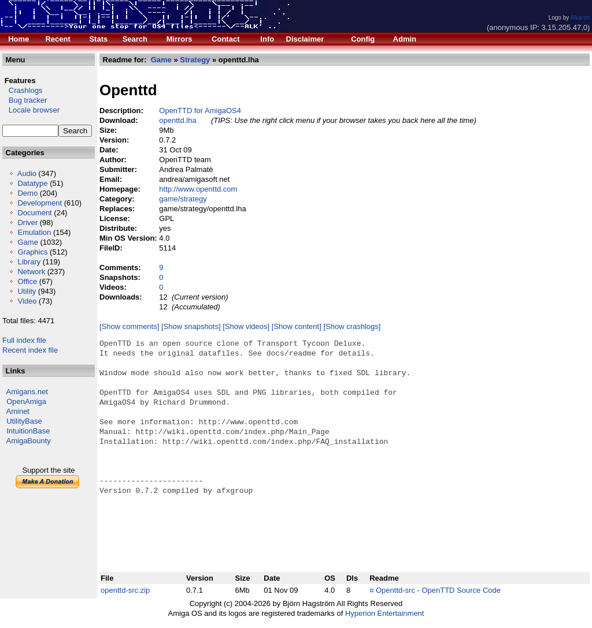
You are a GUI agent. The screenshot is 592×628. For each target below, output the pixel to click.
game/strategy (182, 199)
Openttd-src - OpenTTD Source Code (438, 590)
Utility (26, 291)
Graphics (32, 252)
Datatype (32, 183)
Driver (27, 222)
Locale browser (31, 110)
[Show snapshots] (191, 326)
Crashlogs (22, 90)
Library (28, 261)
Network (31, 271)
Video (26, 301)
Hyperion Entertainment (384, 613)
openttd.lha (177, 120)
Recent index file (30, 350)
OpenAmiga (26, 401)
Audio (26, 173)
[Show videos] (246, 326)
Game (27, 242)
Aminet (17, 411)
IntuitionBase (28, 431)
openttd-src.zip (125, 590)
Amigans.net (27, 391)
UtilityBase (24, 421)
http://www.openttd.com (198, 189)
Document (34, 212)
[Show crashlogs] (351, 326)
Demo (27, 193)
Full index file (24, 340)
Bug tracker (24, 100)
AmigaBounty (28, 440)
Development (39, 203)
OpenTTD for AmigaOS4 (200, 110)
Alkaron (580, 17)
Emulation (34, 232)
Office (27, 281)
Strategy (195, 59)
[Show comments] (129, 326)
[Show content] (296, 326)
